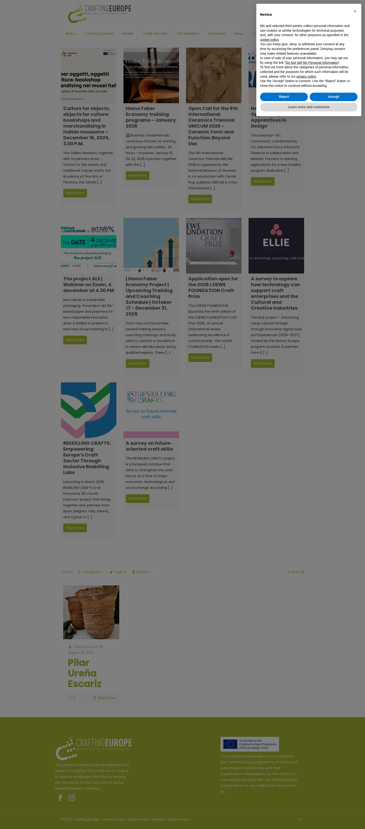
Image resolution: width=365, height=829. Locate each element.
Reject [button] (284, 97)
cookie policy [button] (269, 40)
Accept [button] (333, 97)
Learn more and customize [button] (308, 107)
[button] (355, 11)
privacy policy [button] (306, 76)
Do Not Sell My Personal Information (312, 63)
